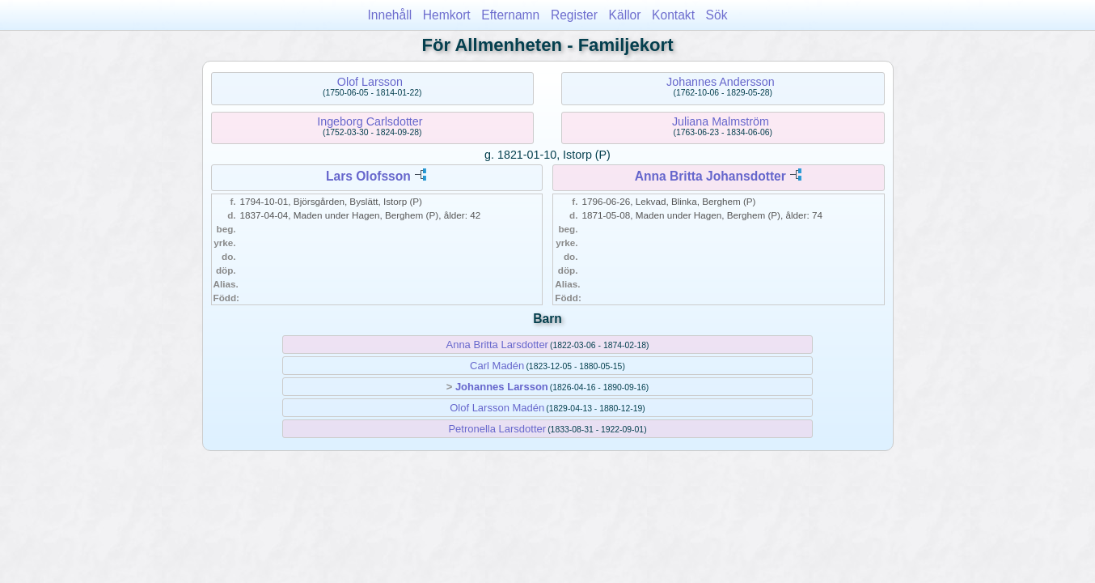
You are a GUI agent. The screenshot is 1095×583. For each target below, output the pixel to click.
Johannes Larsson (501, 387)
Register (574, 15)
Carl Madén (497, 366)
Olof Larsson (370, 81)
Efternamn (510, 15)
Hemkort (447, 15)
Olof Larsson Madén (497, 408)
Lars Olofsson (368, 176)
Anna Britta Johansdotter (710, 176)
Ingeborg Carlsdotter (369, 121)
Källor (625, 15)
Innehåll (390, 15)
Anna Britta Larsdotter (497, 344)
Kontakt (673, 15)
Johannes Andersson (720, 81)
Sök (717, 15)
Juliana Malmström (720, 121)
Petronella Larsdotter (497, 429)
